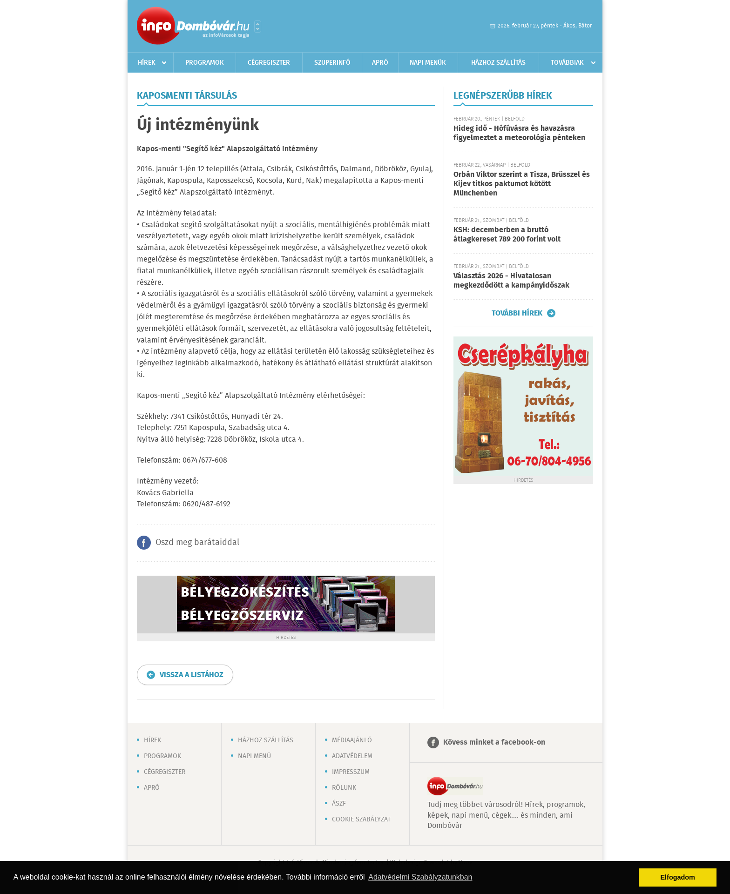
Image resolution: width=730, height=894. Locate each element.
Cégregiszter (269, 63)
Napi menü (254, 756)
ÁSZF (339, 804)
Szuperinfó (332, 63)
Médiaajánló (352, 740)
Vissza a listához (191, 675)
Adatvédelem (352, 756)
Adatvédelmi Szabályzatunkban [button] (420, 877)
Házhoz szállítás (498, 63)
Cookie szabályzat (361, 819)
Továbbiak (567, 63)
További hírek (517, 313)
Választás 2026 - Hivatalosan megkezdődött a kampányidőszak (511, 280)
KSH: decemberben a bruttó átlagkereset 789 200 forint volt (507, 234)
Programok (204, 63)
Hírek (146, 63)
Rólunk (344, 788)
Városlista (257, 26)
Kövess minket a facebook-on (494, 742)
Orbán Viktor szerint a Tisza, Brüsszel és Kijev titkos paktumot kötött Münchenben (521, 184)
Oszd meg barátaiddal (197, 542)
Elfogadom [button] (678, 877)
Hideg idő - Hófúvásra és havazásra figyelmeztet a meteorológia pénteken (519, 133)
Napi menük (428, 63)
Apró (380, 63)
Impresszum (351, 772)
